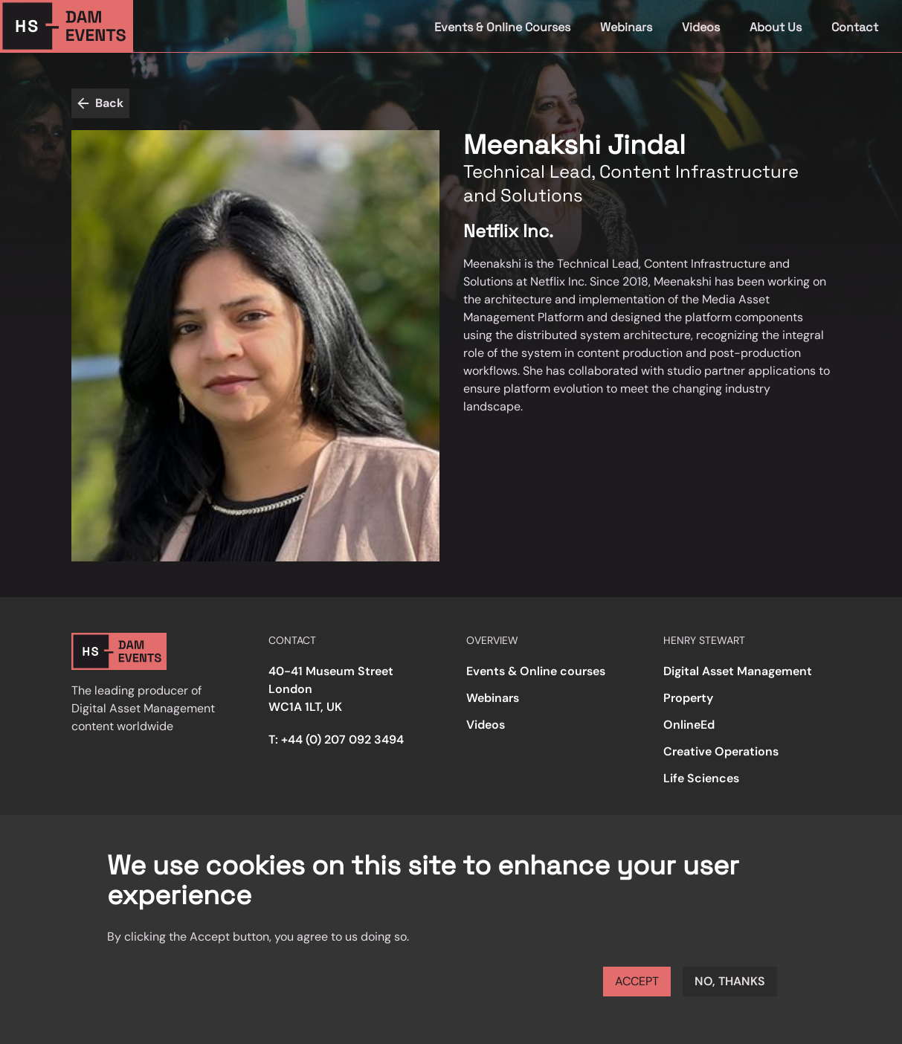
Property (688, 698)
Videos (701, 27)
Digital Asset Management (737, 671)
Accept (637, 981)
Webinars (626, 27)
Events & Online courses (535, 671)
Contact (854, 27)
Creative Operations (721, 751)
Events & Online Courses (502, 27)
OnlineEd (689, 724)
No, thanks (730, 981)
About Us (776, 27)
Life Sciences (701, 778)
